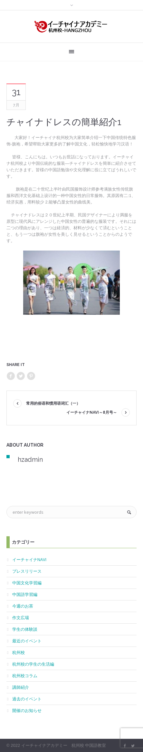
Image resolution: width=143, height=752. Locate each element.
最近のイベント (27, 641)
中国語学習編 (24, 594)
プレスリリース (27, 571)
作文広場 (20, 617)
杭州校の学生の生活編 (33, 664)
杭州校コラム (24, 675)
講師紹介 (20, 687)
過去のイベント (27, 699)
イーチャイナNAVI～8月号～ (91, 412)
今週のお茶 (22, 606)
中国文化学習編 (27, 583)
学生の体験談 (24, 629)
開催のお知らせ (27, 710)
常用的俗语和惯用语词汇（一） (53, 403)
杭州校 (18, 652)
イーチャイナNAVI (29, 559)
